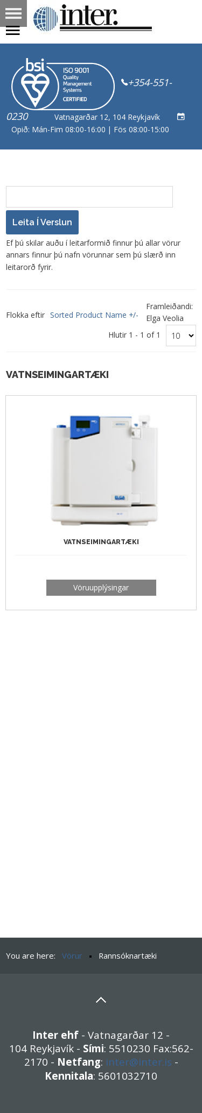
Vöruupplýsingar (101, 587)
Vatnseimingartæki (101, 542)
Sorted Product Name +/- (94, 315)
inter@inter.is (139, 1061)
